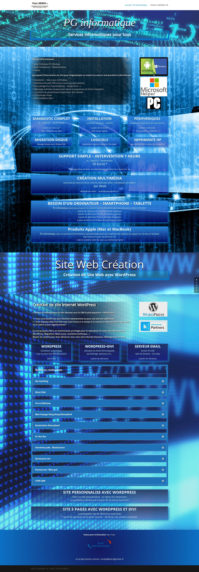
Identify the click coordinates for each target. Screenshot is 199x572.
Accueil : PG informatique (136, 5)
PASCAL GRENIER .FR (159, 5)
